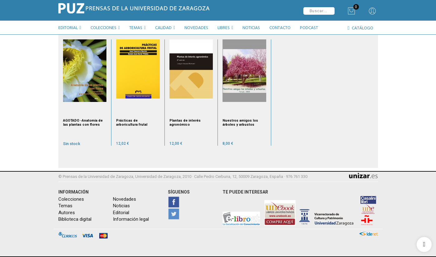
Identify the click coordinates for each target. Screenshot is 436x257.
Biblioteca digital (74, 219)
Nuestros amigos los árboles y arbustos (240, 122)
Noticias (121, 206)
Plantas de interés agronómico (185, 122)
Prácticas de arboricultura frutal (131, 122)
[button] (72, 28)
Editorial (121, 212)
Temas (65, 206)
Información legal (131, 219)
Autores (66, 212)
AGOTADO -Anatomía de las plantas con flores (83, 122)
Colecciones (71, 199)
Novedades (124, 199)
